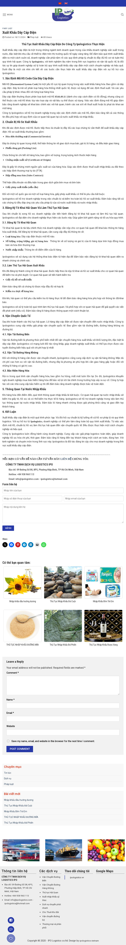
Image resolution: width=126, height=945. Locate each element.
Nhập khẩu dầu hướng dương (18, 800)
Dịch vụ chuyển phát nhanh (51, 906)
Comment (12, 673)
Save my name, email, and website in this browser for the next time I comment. (53, 741)
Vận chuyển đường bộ (51, 918)
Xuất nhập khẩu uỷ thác (50, 898)
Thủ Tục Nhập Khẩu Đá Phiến (18, 822)
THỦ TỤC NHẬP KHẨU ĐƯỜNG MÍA (21, 817)
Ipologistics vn (77, 877)
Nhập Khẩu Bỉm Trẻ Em (15, 811)
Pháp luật (7, 28)
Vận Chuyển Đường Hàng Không (51, 886)
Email (10, 713)
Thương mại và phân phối (51, 926)
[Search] (122, 14)
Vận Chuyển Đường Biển (51, 879)
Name (10, 699)
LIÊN (64, 458)
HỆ (69, 458)
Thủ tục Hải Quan (50, 892)
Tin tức (7, 773)
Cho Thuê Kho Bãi (50, 912)
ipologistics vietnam (89, 941)
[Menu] (7, 15)
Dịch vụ (7, 778)
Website (10, 726)
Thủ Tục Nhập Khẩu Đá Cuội (18, 805)
